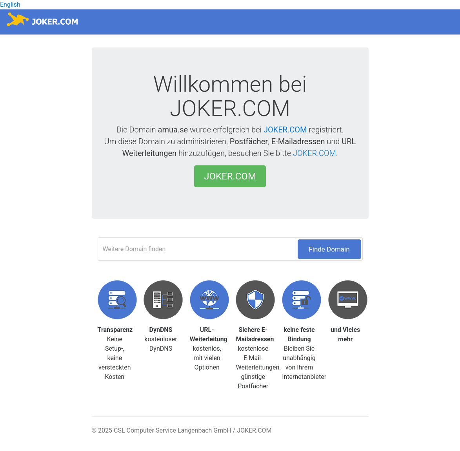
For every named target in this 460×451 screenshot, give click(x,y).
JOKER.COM (285, 129)
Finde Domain (329, 249)
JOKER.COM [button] (230, 176)
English (10, 4)
